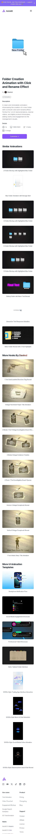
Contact (22, 816)
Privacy (22, 828)
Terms (22, 832)
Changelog (23, 801)
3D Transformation (8, 815)
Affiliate (22, 820)
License (22, 824)
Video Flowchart (7, 801)
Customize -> (14, 136)
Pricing (22, 797)
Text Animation (7, 797)
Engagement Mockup (9, 805)
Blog (21, 805)
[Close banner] (34, 3)
